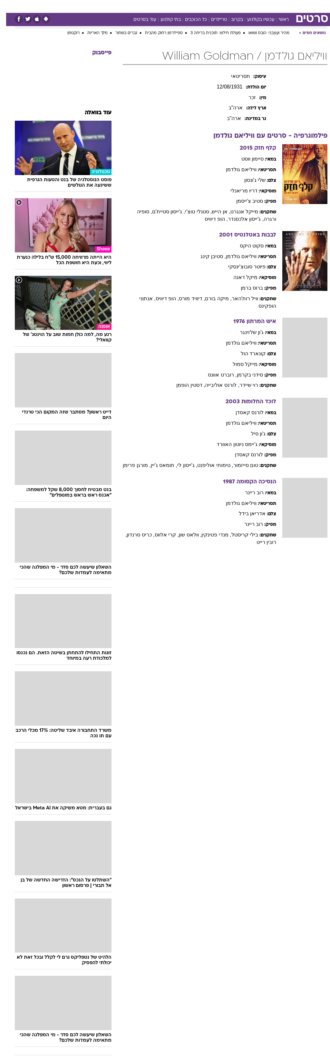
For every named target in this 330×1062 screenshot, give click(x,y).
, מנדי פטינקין (210, 534)
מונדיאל (230, 6)
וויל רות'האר (239, 298)
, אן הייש (215, 211)
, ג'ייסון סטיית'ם (162, 211)
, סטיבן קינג (206, 256)
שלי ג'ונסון (249, 180)
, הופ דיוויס (210, 219)
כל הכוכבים (190, 20)
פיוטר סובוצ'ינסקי (241, 266)
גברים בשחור (120, 33)
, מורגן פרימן (130, 465)
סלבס (191, 6)
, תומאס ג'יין (158, 465)
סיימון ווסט (246, 159)
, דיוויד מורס (186, 298)
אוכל (158, 6)
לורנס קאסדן (243, 412)
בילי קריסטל (238, 534)
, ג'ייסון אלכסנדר (239, 219)
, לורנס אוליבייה (216, 385)
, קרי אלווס (161, 534)
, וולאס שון (184, 534)
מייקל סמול (239, 364)
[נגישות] (9, 9)
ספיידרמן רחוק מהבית (158, 33)
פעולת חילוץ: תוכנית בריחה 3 (209, 33)
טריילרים (213, 20)
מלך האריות (91, 33)
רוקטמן (67, 33)
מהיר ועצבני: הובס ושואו (262, 33)
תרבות (209, 6)
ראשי (278, 20)
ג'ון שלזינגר (246, 332)
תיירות (119, 6)
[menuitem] (248, 8)
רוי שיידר (242, 385)
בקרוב (231, 20)
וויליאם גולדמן (235, 169)
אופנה (75, 6)
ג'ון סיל (252, 433)
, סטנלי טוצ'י (192, 211)
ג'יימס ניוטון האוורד (230, 444)
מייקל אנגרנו (238, 211)
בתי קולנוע (164, 20)
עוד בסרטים (138, 20)
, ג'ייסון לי (181, 465)
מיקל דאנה (239, 277)
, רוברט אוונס (216, 374)
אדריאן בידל (246, 513)
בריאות (139, 6)
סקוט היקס (245, 245)
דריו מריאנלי (237, 190)
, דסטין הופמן (184, 385)
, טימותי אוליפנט (209, 465)
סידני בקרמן (244, 374)
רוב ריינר (248, 492)
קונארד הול (247, 353)
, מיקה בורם (212, 298)
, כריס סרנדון (134, 534)
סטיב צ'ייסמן (243, 201)
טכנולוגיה (96, 6)
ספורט (252, 6)
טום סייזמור (239, 465)
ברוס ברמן (246, 288)
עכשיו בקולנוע (254, 20)
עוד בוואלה (92, 113)
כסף (174, 6)
